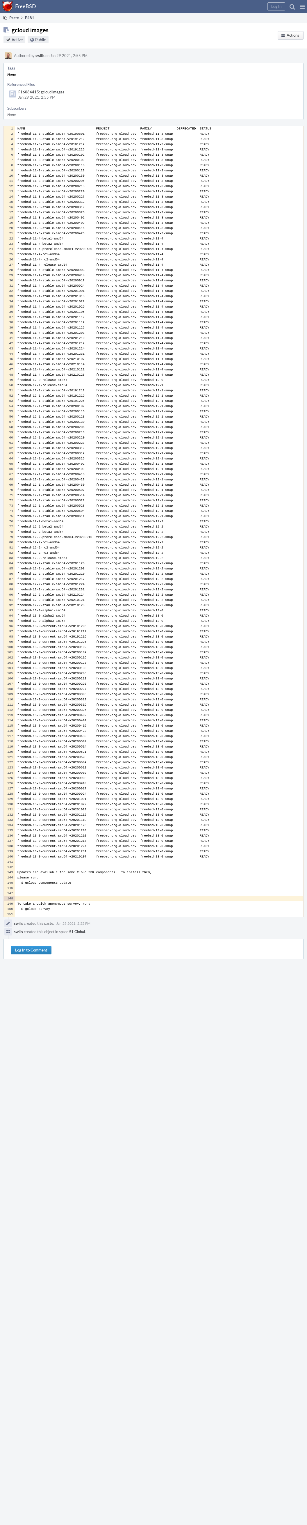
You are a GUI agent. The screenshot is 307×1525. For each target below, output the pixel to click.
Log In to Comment (31, 950)
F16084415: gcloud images (41, 92)
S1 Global (77, 931)
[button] (302, 6)
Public (40, 39)
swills (39, 55)
